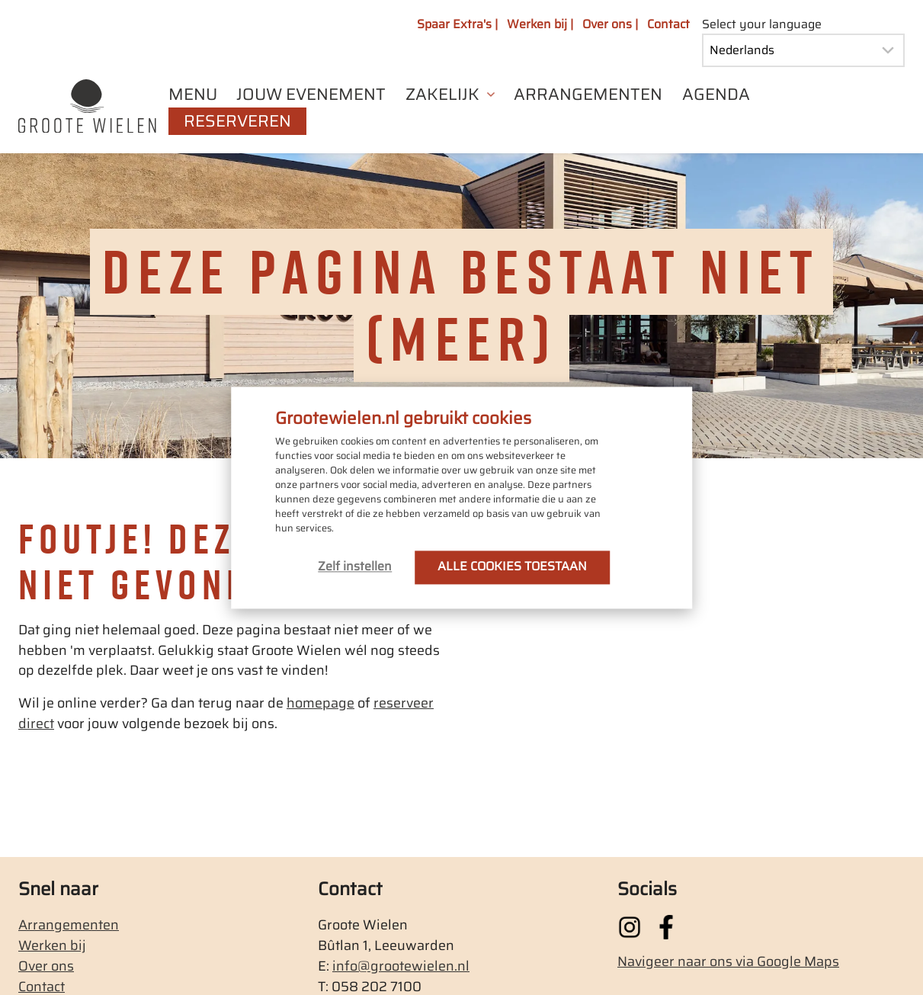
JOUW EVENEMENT (311, 95)
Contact (668, 24)
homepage (320, 703)
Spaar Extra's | (457, 24)
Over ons (46, 966)
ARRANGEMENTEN (588, 95)
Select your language (762, 24)
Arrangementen (68, 925)
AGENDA (716, 95)
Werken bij (52, 945)
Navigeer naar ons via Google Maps (728, 961)
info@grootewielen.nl (401, 966)
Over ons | (610, 24)
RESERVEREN (237, 121)
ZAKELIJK (442, 95)
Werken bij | (540, 24)
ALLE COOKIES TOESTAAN (512, 566)
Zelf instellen (355, 566)
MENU (192, 95)
